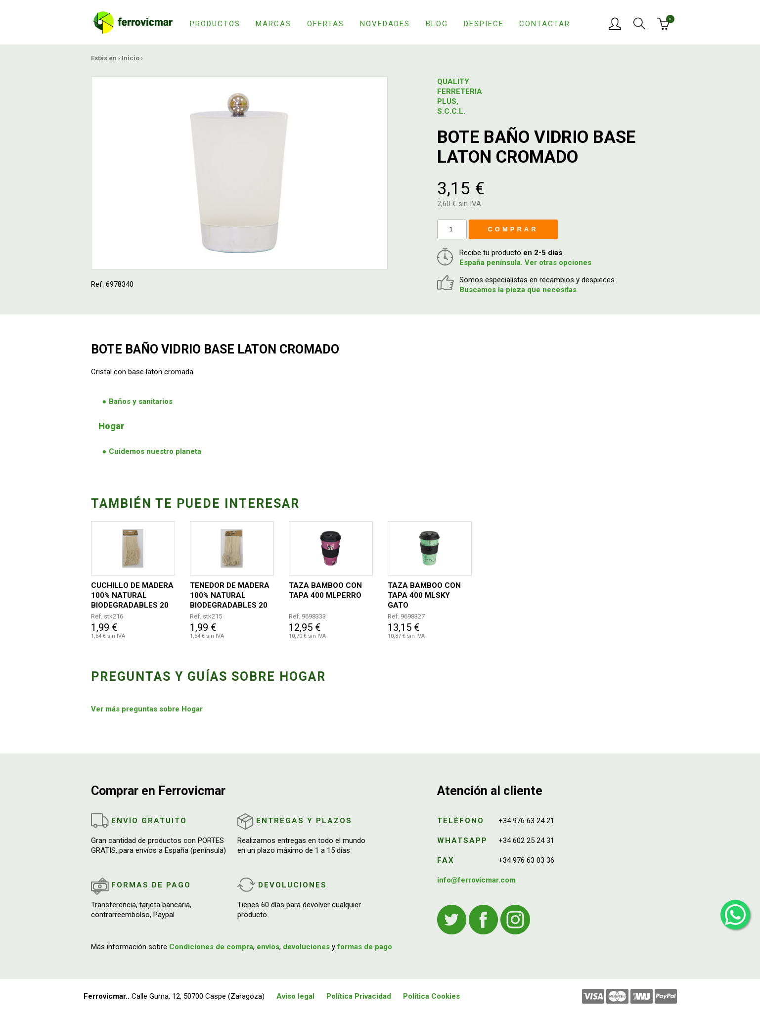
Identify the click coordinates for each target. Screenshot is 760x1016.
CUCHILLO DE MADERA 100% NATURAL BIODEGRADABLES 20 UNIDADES (132, 595)
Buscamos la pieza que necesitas (518, 289)
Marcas (273, 23)
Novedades (385, 23)
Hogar (111, 426)
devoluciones (306, 946)
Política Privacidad (358, 996)
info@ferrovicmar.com (476, 880)
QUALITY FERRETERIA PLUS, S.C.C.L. (459, 96)
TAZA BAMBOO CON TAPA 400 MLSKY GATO (424, 595)
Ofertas (325, 23)
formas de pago (364, 946)
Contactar (544, 23)
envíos (268, 946)
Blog (437, 23)
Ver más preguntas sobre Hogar (147, 709)
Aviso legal (295, 996)
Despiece (484, 23)
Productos (215, 23)
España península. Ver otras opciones (525, 262)
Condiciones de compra (211, 946)
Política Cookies (431, 996)
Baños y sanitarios (141, 401)
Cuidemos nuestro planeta (155, 451)
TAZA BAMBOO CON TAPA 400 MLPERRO (325, 590)
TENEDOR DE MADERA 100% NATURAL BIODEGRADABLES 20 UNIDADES (229, 595)
